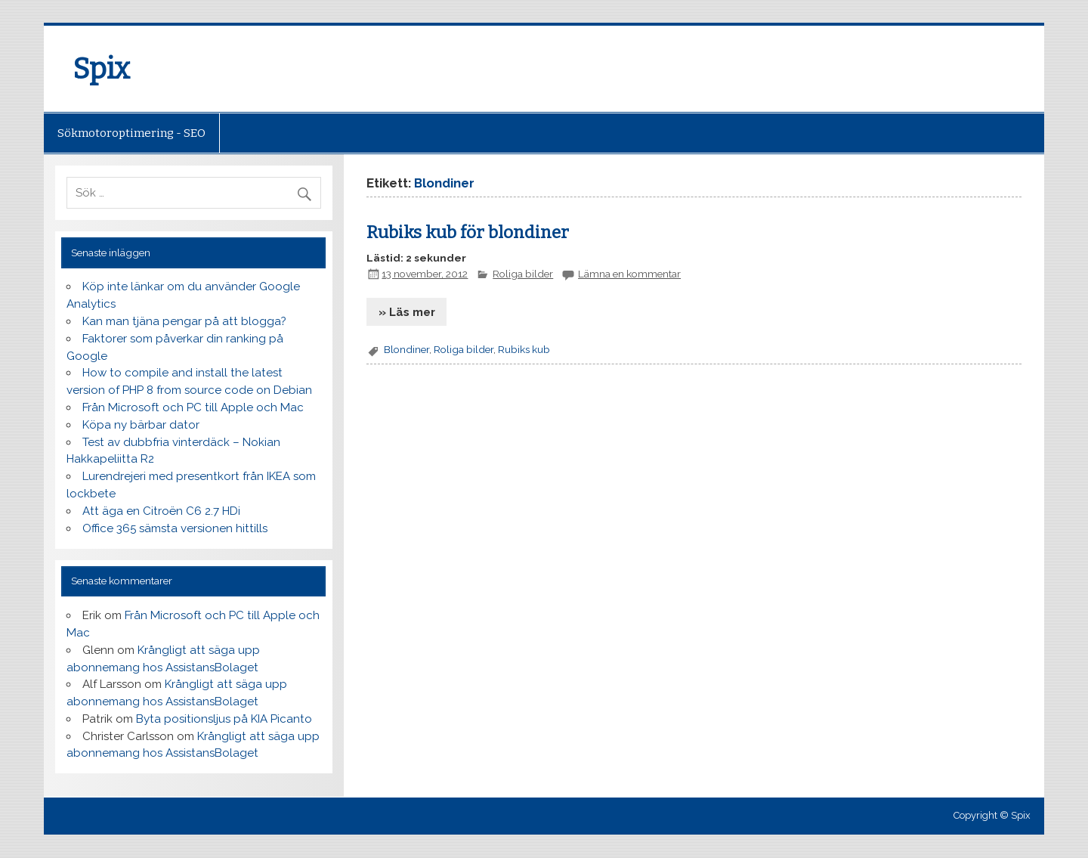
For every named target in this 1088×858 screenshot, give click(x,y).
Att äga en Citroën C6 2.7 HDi (161, 511)
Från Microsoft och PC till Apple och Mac (193, 407)
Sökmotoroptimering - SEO (131, 133)
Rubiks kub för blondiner (467, 232)
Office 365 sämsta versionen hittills (174, 528)
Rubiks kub (524, 349)
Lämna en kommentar (629, 274)
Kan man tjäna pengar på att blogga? (184, 321)
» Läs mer (407, 312)
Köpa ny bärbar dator (140, 425)
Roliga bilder (523, 274)
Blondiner (406, 349)
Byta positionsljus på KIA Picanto (224, 719)
